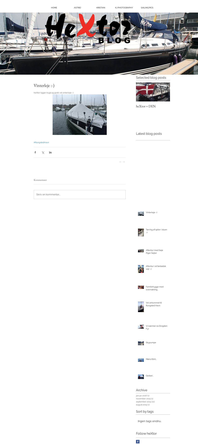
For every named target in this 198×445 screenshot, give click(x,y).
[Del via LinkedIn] (50, 152)
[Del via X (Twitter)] (42, 152)
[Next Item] (165, 92)
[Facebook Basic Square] (138, 441)
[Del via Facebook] (35, 152)
